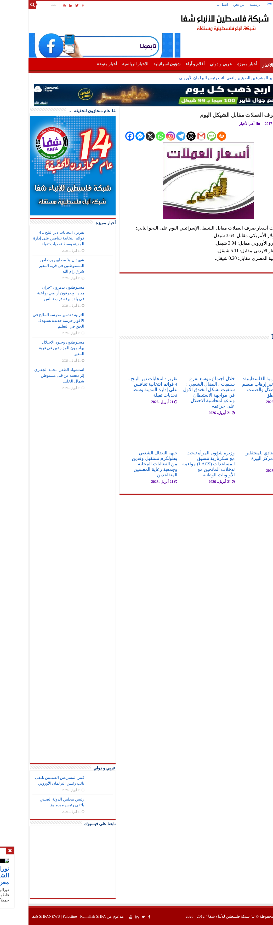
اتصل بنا (195, 5)
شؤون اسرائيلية (139, 64)
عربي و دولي (194, 64)
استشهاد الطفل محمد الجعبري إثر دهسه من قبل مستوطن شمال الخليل (32, 375)
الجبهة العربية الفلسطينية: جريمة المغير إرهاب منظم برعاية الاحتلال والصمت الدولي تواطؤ (240, 387)
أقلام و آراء (167, 64)
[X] (123, 136)
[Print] (194, 136)
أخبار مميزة (220, 64)
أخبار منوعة (80, 64)
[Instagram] (143, 136)
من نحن (211, 5)
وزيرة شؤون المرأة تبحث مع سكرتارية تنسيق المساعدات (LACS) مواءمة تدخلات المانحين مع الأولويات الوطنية (181, 463)
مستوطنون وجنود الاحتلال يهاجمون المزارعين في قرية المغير (34, 348)
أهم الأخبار (244, 65)
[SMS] (184, 136)
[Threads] (163, 136)
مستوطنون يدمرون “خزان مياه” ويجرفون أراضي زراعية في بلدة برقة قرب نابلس (33, 293)
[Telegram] (153, 136)
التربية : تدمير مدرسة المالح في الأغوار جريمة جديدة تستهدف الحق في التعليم (31, 320)
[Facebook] (102, 136)
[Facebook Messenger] (112, 136)
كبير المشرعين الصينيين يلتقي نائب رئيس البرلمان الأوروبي (200, 78)
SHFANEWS (22, 916)
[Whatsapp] (133, 136)
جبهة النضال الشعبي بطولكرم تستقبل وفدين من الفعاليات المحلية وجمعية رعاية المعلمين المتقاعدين (127, 463)
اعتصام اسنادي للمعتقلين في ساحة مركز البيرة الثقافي (241, 458)
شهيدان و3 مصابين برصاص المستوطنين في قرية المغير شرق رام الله (34, 265)
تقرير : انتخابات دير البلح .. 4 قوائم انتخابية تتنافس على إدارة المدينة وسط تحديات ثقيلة (125, 387)
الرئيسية (228, 5)
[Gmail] (174, 136)
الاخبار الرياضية (108, 64)
